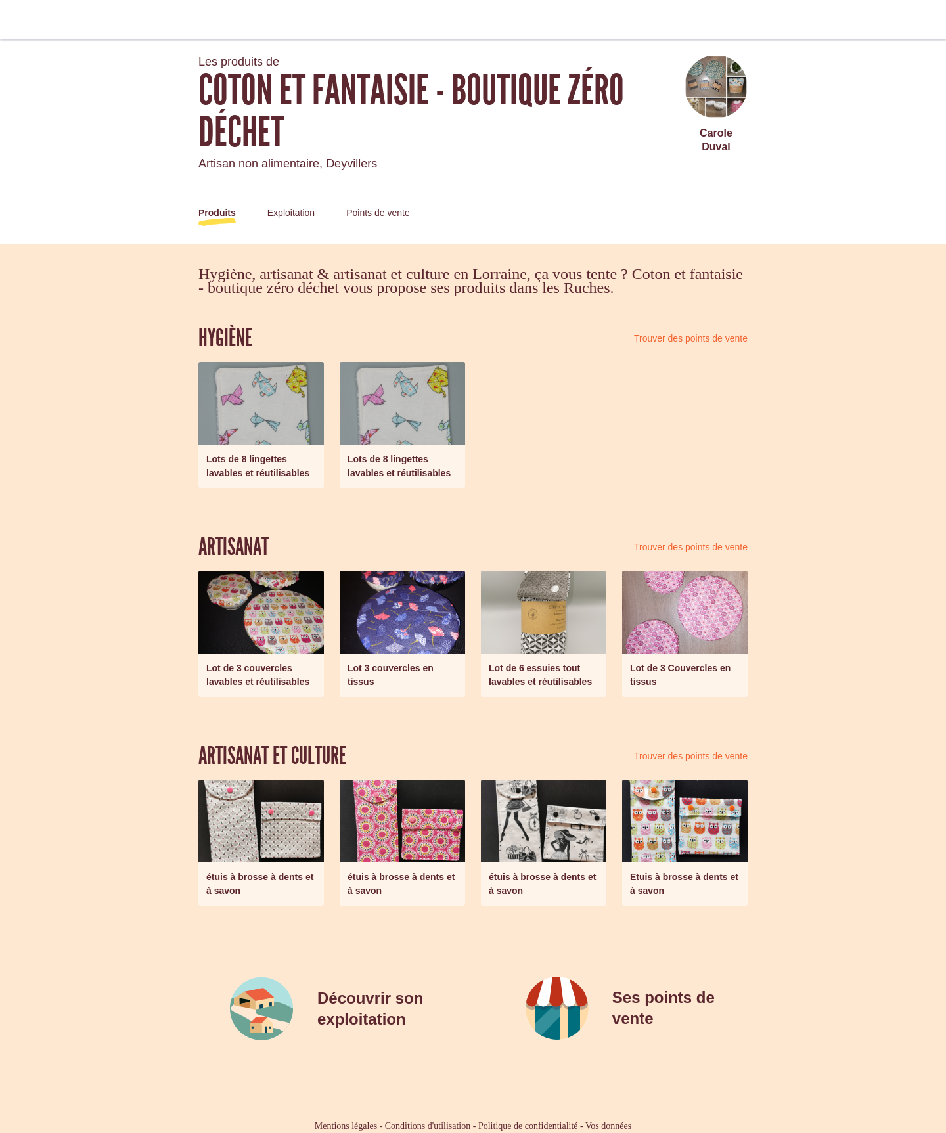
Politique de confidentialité (528, 1126)
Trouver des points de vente (691, 338)
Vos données (608, 1126)
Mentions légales (346, 1126)
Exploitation (291, 213)
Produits (217, 213)
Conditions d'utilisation (427, 1126)
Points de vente (378, 213)
